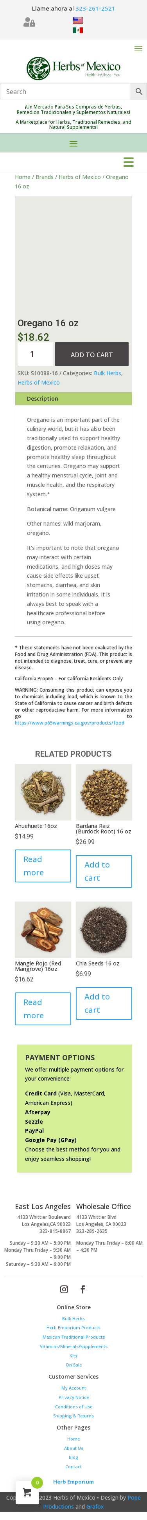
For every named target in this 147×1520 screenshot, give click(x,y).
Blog (73, 1457)
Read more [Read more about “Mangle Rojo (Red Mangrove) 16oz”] (33, 1009)
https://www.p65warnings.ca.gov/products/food (69, 722)
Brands (45, 177)
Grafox (95, 1506)
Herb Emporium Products (73, 1327)
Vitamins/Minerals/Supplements (74, 1346)
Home (22, 177)
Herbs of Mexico (80, 177)
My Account (73, 1388)
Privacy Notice (74, 1397)
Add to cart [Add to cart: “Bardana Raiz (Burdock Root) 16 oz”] (97, 871)
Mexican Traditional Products (74, 1337)
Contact (73, 1466)
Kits (73, 1356)
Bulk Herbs (107, 373)
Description (42, 398)
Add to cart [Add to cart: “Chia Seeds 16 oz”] (97, 1003)
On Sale (74, 1365)
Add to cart (92, 355)
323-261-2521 (95, 8)
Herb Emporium (73, 1481)
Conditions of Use (73, 1407)
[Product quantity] (35, 354)
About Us (73, 1448)
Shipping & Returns (73, 1416)
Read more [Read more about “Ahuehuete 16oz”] (33, 866)
